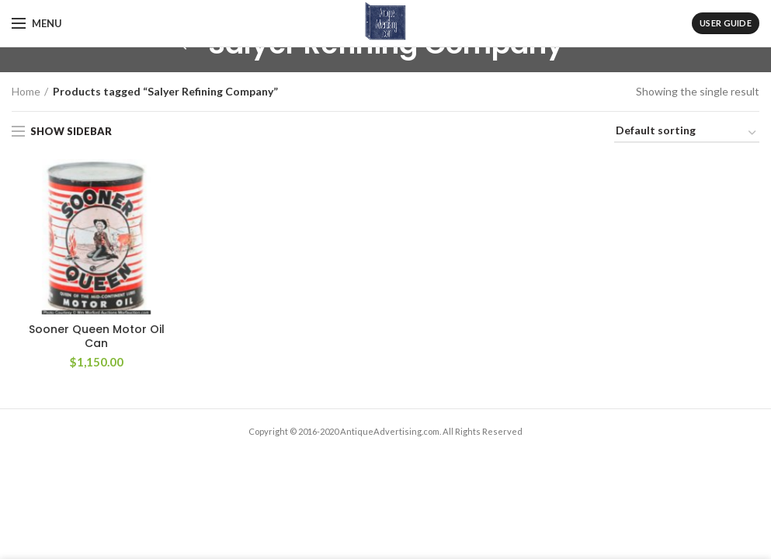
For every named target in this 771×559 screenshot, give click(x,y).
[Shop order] (686, 133)
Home (26, 91)
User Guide (726, 23)
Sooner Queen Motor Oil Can (97, 336)
